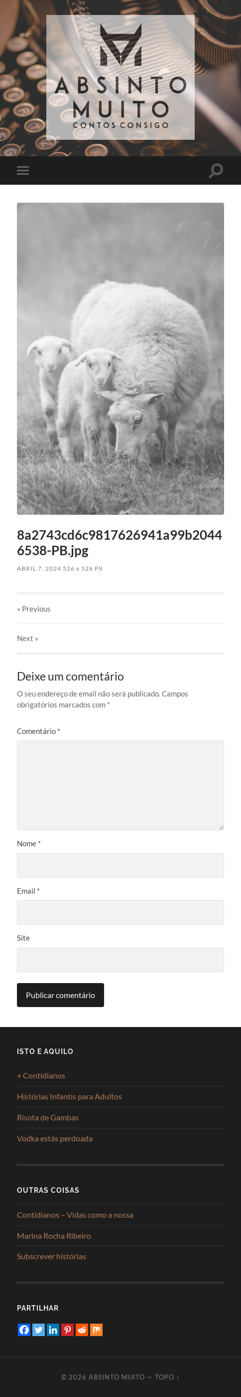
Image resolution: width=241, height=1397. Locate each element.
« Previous (34, 608)
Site (23, 937)
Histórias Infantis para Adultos (69, 1096)
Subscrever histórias (51, 1256)
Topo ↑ (167, 1377)
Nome (29, 843)
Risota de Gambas (48, 1117)
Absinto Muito (117, 1377)
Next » (27, 638)
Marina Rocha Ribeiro (54, 1235)
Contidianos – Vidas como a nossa (75, 1214)
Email (28, 890)
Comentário (38, 730)
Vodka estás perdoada (55, 1138)
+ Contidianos (41, 1075)
